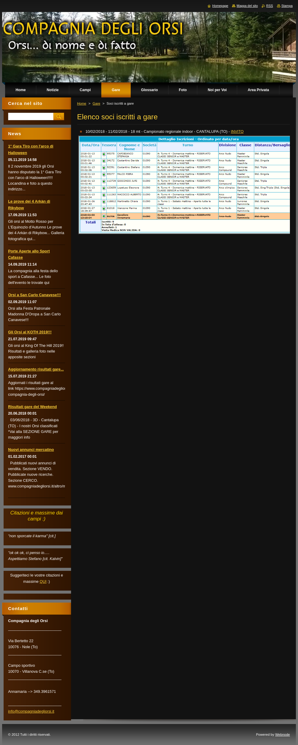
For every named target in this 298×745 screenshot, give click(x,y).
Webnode (282, 734)
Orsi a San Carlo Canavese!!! (34, 295)
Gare (96, 103)
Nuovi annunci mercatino (31, 449)
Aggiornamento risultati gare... (36, 369)
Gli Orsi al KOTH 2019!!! (30, 332)
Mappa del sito (247, 5)
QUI (43, 581)
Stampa (287, 5)
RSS (269, 5)
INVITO (237, 131)
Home (81, 103)
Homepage (220, 5)
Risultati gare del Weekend (32, 406)
